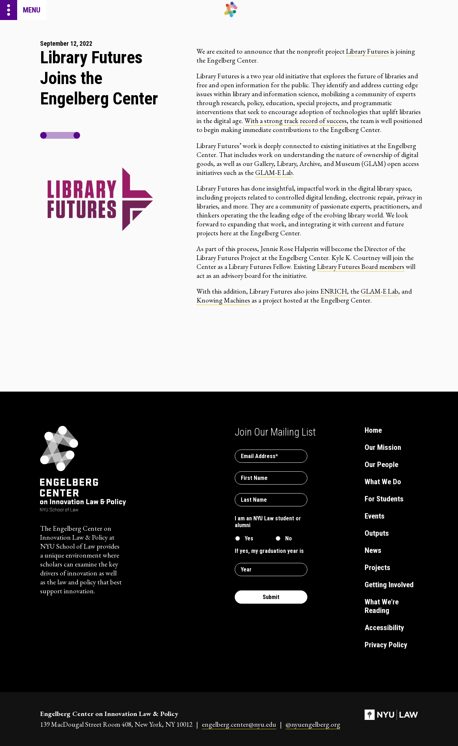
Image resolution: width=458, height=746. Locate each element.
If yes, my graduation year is (269, 551)
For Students (384, 499)
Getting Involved (389, 584)
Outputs (377, 533)
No (288, 538)
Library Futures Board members (360, 266)
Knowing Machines (223, 300)
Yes (249, 538)
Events (375, 516)
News (373, 550)
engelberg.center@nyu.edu (239, 724)
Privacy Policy (386, 645)
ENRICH (333, 291)
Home (373, 430)
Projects (377, 567)
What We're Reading (382, 606)
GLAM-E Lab (274, 172)
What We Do (383, 481)
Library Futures (367, 51)
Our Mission (383, 447)
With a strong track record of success (295, 120)
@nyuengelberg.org (313, 724)
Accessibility (384, 627)
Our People (381, 464)
